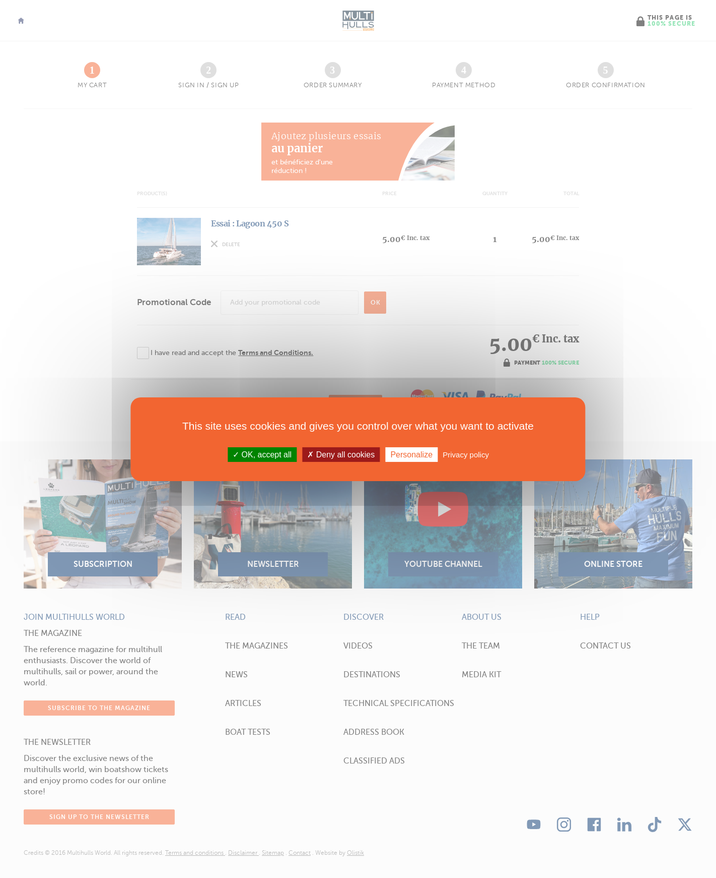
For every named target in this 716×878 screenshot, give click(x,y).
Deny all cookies (341, 454)
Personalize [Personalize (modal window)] (411, 454)
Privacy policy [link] (466, 454)
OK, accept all (262, 454)
